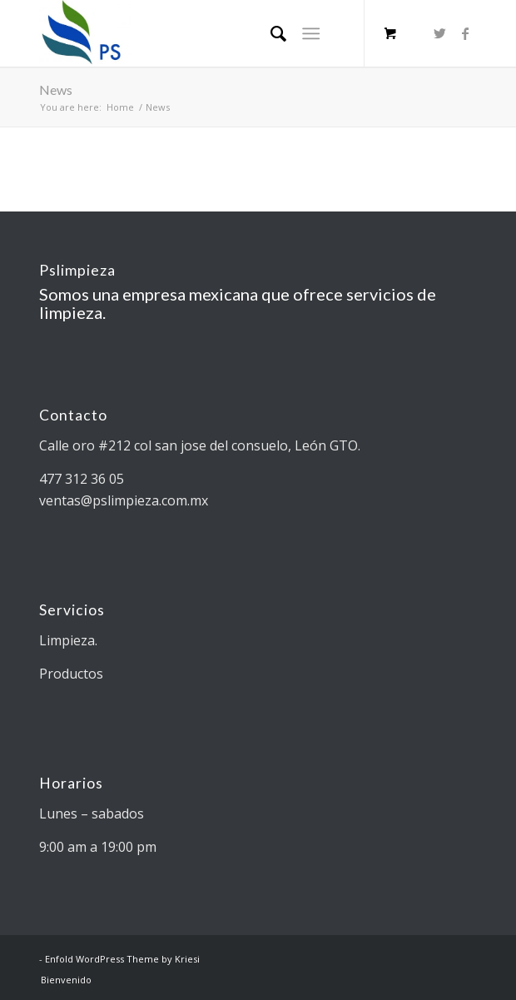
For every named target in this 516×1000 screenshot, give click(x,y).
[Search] (270, 33)
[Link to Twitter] (440, 33)
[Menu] (311, 33)
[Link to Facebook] (465, 33)
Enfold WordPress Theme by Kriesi (122, 959)
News (55, 89)
